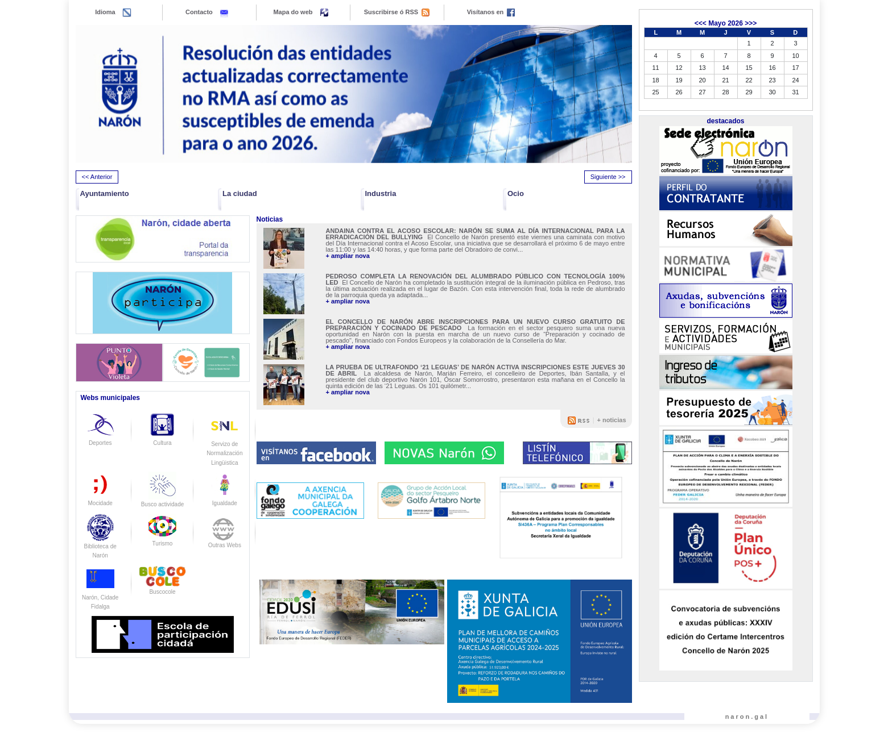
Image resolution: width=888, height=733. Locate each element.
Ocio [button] (515, 193)
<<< (701, 23)
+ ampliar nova (348, 256)
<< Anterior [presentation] (97, 176)
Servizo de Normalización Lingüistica (224, 444)
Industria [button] (380, 193)
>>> (751, 23)
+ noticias (611, 420)
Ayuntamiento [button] (104, 193)
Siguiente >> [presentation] (608, 176)
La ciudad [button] (239, 193)
